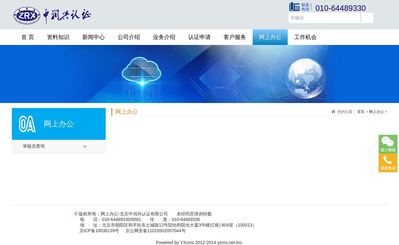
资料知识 (58, 37)
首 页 (27, 37)
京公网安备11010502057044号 (155, 230)
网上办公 (270, 37)
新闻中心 (93, 37)
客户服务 (235, 37)
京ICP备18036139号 (99, 230)
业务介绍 (164, 37)
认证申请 (199, 37)
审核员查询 (34, 146)
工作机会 (305, 37)
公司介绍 (129, 37)
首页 (361, 112)
